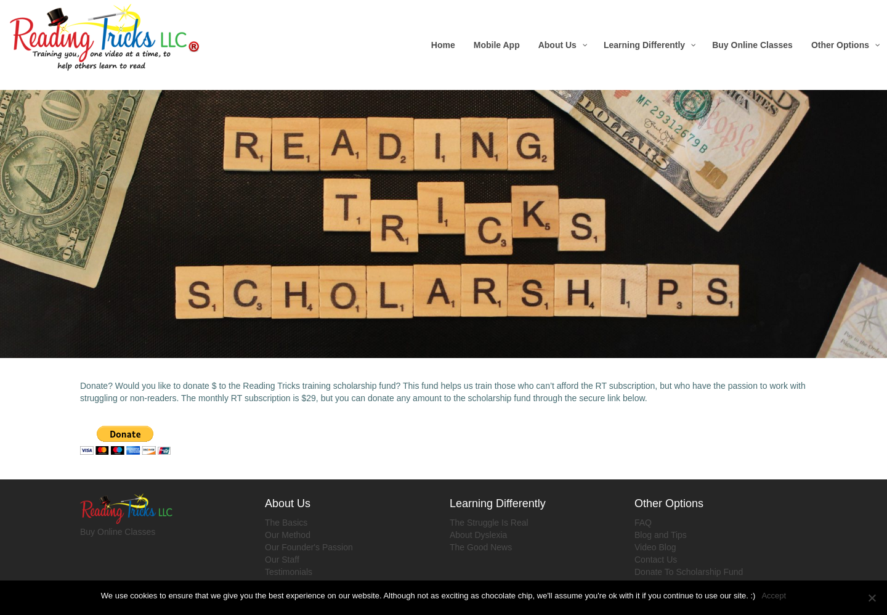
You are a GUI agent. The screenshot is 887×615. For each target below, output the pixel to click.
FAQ (643, 522)
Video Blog (655, 547)
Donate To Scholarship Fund (688, 572)
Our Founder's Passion (309, 547)
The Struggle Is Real (489, 522)
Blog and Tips (660, 535)
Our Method (287, 535)
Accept (773, 595)
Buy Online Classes (117, 532)
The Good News (481, 547)
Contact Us (655, 559)
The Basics (286, 522)
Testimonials (288, 572)
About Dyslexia (478, 535)
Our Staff (282, 559)
